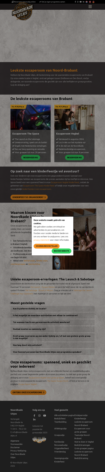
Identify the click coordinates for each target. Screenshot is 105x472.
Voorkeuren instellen (46, 246)
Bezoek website (61, 251)
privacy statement (41, 240)
